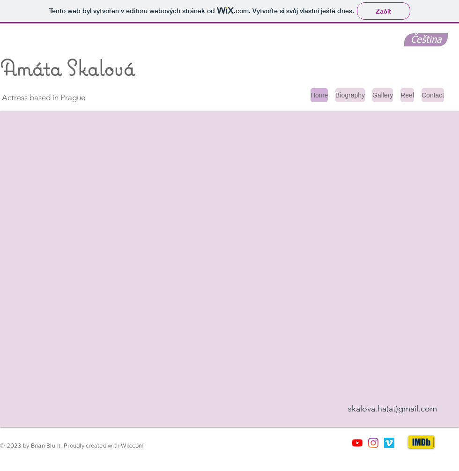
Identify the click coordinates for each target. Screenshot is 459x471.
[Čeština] (426, 39)
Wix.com (132, 445)
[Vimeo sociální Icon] (389, 443)
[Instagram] (373, 443)
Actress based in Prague (42, 97)
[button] (229, 269)
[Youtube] (357, 443)
